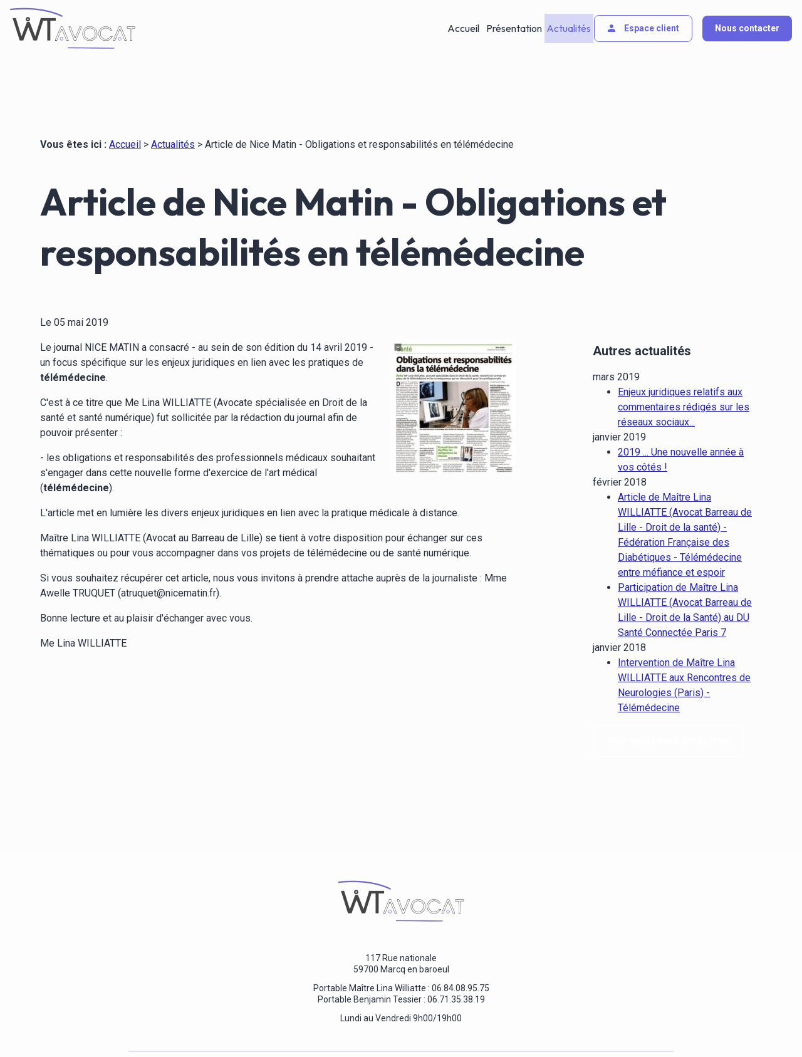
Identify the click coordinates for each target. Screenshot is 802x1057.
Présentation (513, 28)
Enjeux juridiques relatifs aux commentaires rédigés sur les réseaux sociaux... (683, 379)
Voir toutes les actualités (668, 713)
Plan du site (491, 1025)
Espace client (642, 28)
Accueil (463, 28)
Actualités (567, 28)
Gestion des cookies (414, 1025)
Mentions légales (207, 1025)
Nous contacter (747, 28)
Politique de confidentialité (308, 1025)
